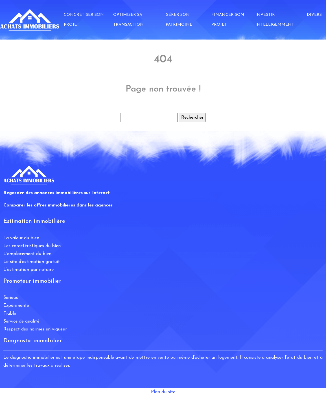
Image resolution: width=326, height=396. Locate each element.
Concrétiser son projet (84, 20)
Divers (314, 15)
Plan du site (163, 392)
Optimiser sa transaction (128, 20)
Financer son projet (227, 20)
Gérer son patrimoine (179, 20)
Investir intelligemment (274, 20)
